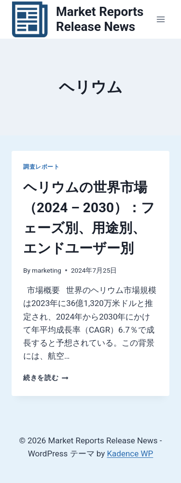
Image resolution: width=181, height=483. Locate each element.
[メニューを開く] (160, 19)
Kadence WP (130, 453)
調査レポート (41, 166)
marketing (46, 270)
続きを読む (46, 377)
